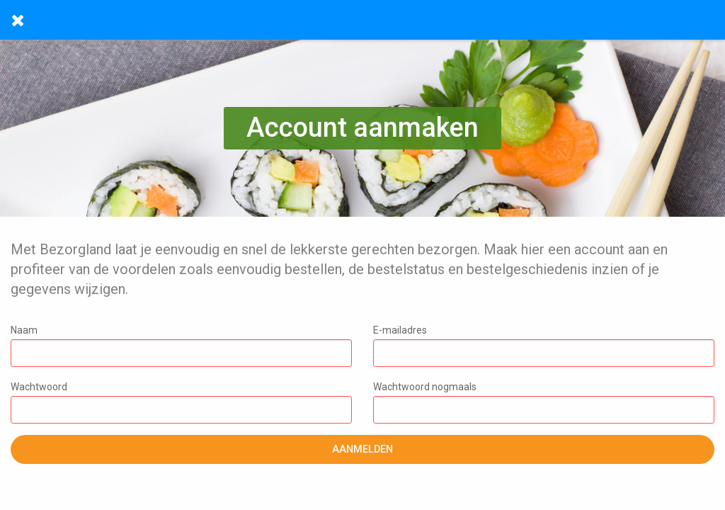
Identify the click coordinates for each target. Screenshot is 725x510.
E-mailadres (543, 345)
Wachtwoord (181, 402)
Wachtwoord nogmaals (543, 402)
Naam (181, 345)
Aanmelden (362, 449)
